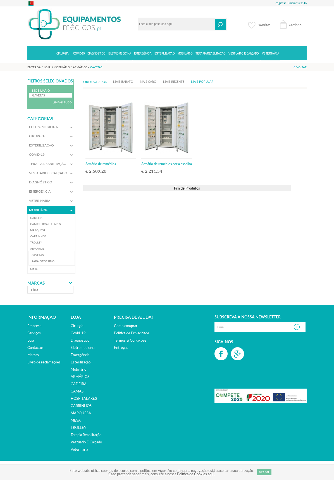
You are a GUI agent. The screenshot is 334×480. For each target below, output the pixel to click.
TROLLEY (78, 427)
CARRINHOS (81, 405)
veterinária (79, 449)
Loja (30, 340)
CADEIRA (79, 384)
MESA (76, 420)
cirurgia (77, 325)
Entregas (121, 347)
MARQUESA (81, 413)
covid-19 (78, 333)
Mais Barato (123, 81)
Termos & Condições (130, 340)
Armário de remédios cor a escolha (166, 164)
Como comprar (125, 325)
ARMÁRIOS (80, 376)
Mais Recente (173, 81)
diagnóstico (80, 340)
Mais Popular (202, 81)
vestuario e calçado (86, 442)
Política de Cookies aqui (195, 474)
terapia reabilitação (86, 434)
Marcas (36, 283)
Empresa (34, 325)
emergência (80, 355)
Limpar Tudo (62, 102)
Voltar (301, 67)
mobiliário (78, 369)
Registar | (281, 3)
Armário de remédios (100, 164)
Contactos (35, 347)
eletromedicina (82, 347)
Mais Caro (148, 81)
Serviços (34, 333)
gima (34, 290)
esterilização (80, 362)
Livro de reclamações (44, 362)
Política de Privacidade (131, 333)
